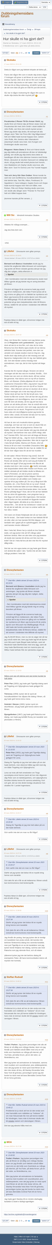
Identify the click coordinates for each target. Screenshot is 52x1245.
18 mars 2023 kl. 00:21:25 (12, 219)
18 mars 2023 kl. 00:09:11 (12, 116)
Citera (43, 102)
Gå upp (5, 1221)
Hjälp (15, 1236)
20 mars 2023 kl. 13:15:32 (12, 740)
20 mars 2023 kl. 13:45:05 (12, 1098)
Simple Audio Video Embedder (22, 1242)
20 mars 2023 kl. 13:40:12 (12, 981)
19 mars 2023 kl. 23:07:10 (12, 335)
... (24, 53)
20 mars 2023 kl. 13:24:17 (12, 813)
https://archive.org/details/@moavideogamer (20, 1214)
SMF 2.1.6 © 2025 (20, 1239)
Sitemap (37, 1242)
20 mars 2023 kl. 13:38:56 (12, 910)
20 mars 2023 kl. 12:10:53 (12, 670)
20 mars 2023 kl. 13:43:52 (12, 1039)
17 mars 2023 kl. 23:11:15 (12, 64)
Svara (36, 53)
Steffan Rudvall (15, 977)
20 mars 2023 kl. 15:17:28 (12, 1146)
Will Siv (10, 215)
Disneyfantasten (15, 112)
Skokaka (11, 60)
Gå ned (5, 53)
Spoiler (11, 274)
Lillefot (10, 251)
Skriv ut (45, 53)
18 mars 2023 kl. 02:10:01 (12, 255)
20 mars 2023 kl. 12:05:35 (12, 574)
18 (26, 53)
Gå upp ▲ (34, 1236)
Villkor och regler (24, 1236)
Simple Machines (32, 1239)
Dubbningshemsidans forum (17, 14)
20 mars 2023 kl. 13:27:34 (12, 853)
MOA (9, 1142)
